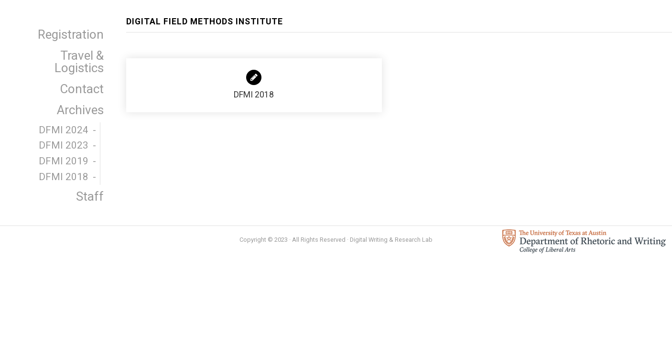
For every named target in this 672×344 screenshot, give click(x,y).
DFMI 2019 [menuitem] (63, 161)
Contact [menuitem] (82, 89)
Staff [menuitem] (90, 196)
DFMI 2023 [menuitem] (63, 145)
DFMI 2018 (254, 84)
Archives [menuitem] (80, 110)
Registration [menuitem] (71, 34)
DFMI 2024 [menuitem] (63, 130)
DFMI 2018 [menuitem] (63, 177)
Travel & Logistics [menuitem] (79, 61)
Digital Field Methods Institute (204, 21)
